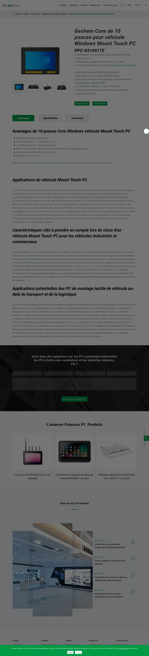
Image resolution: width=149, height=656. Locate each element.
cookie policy (123, 648)
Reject (70, 652)
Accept (78, 652)
